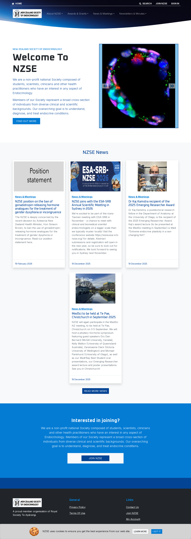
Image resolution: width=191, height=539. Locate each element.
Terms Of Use (77, 513)
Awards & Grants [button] (77, 13)
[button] (105, 86)
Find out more (26, 121)
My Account (133, 519)
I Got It (157, 531)
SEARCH (145, 3)
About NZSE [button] (54, 13)
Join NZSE (95, 458)
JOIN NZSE (161, 3)
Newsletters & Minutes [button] (132, 13)
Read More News (95, 390)
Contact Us (132, 507)
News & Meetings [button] (103, 13)
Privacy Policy (77, 507)
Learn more (140, 531)
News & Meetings (25, 196)
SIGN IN (175, 3)
